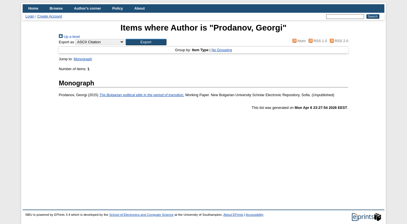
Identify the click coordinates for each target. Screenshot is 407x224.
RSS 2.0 (338, 41)
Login (29, 16)
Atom (298, 41)
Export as (66, 42)
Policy (117, 8)
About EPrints (233, 214)
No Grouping (221, 50)
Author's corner (87, 8)
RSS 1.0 (317, 41)
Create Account (49, 16)
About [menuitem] (139, 8)
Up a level (69, 37)
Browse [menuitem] (56, 8)
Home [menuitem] (33, 8)
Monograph (83, 59)
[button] (145, 42)
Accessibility (254, 214)
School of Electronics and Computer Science (141, 214)
